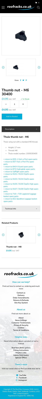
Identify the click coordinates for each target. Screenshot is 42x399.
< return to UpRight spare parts (16, 171)
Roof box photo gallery (21, 348)
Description (9, 129)
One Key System (21, 303)
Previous (3, 67)
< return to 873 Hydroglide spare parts (19, 169)
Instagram (22, 380)
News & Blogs (21, 320)
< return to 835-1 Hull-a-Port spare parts (20, 159)
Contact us (21, 293)
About (21, 318)
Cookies (21, 327)
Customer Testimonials (21, 323)
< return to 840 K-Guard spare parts (18, 166)
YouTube (22, 375)
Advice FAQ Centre (21, 355)
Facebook (23, 377)
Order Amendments (21, 298)
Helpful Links (21, 352)
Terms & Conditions (21, 330)
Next (39, 67)
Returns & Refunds (21, 300)
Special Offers (21, 357)
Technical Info (10, 208)
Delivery (21, 295)
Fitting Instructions (21, 350)
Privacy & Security (21, 325)
